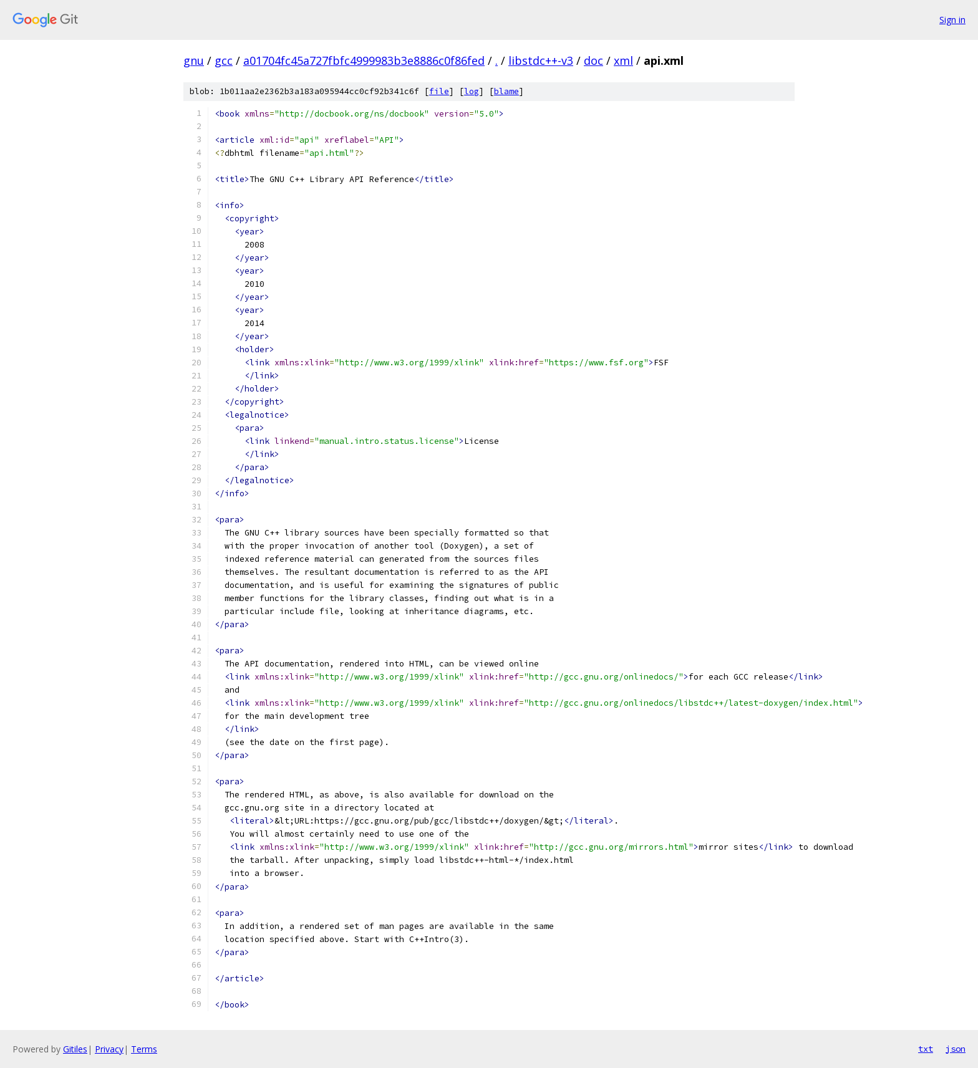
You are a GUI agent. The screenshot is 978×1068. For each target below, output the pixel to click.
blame (506, 91)
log (471, 91)
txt (925, 1048)
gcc (224, 60)
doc (593, 60)
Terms (144, 1049)
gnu (193, 60)
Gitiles (75, 1049)
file (439, 91)
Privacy (109, 1049)
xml (623, 60)
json (956, 1048)
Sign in (952, 20)
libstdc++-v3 (540, 60)
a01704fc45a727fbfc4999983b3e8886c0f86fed (364, 60)
